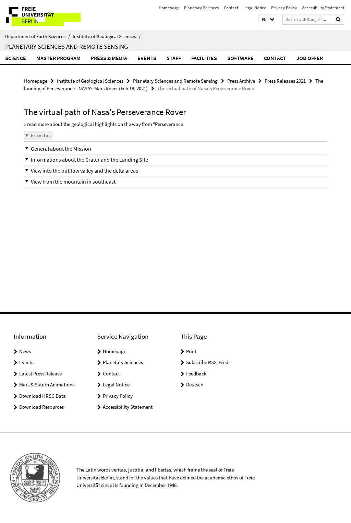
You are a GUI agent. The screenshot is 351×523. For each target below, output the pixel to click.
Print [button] (191, 351)
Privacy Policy (284, 8)
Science (15, 58)
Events (146, 58)
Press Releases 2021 (285, 81)
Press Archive (241, 81)
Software (240, 58)
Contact (231, 8)
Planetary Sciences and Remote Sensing (66, 46)
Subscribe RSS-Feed (207, 362)
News (25, 351)
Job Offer (309, 58)
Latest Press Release (40, 373)
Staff (174, 58)
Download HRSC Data (42, 396)
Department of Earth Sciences (37, 36)
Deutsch (194, 384)
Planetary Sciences (201, 8)
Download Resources (41, 407)
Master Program (58, 58)
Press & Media (109, 58)
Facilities (204, 58)
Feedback (196, 373)
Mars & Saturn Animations (46, 384)
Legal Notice (254, 8)
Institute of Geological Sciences (107, 36)
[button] (267, 19)
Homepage (169, 8)
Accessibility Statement (323, 8)
